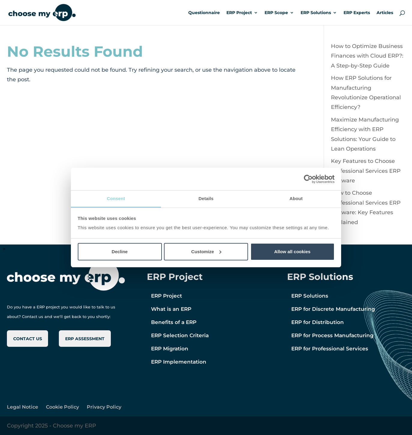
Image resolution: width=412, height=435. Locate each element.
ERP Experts (357, 12)
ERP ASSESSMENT (85, 338)
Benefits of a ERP (173, 322)
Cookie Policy (62, 407)
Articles (385, 12)
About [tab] (296, 198)
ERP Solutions (316, 12)
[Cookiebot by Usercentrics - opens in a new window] (308, 179)
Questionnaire (204, 12)
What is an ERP (171, 309)
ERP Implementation (178, 362)
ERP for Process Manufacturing (332, 335)
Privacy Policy (104, 407)
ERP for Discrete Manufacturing (333, 309)
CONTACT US (27, 338)
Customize (206, 251)
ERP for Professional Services (329, 349)
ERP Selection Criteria (180, 335)
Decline (120, 251)
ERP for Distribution (317, 322)
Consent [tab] (116, 198)
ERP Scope (276, 12)
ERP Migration (169, 349)
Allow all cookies (292, 251)
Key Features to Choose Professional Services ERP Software (366, 171)
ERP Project (239, 12)
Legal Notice (22, 407)
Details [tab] (206, 198)
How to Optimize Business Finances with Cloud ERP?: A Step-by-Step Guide (367, 56)
